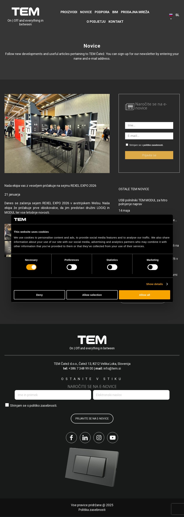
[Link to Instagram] (99, 438)
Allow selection (92, 294)
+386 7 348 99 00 (81, 368)
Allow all (144, 294)
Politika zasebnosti (92, 510)
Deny (39, 294)
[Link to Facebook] (70, 438)
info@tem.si (112, 368)
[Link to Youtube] (113, 438)
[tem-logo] (25, 16)
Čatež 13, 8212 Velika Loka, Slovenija (104, 364)
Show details (154, 284)
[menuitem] (69, 12)
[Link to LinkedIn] (85, 438)
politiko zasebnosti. (153, 145)
